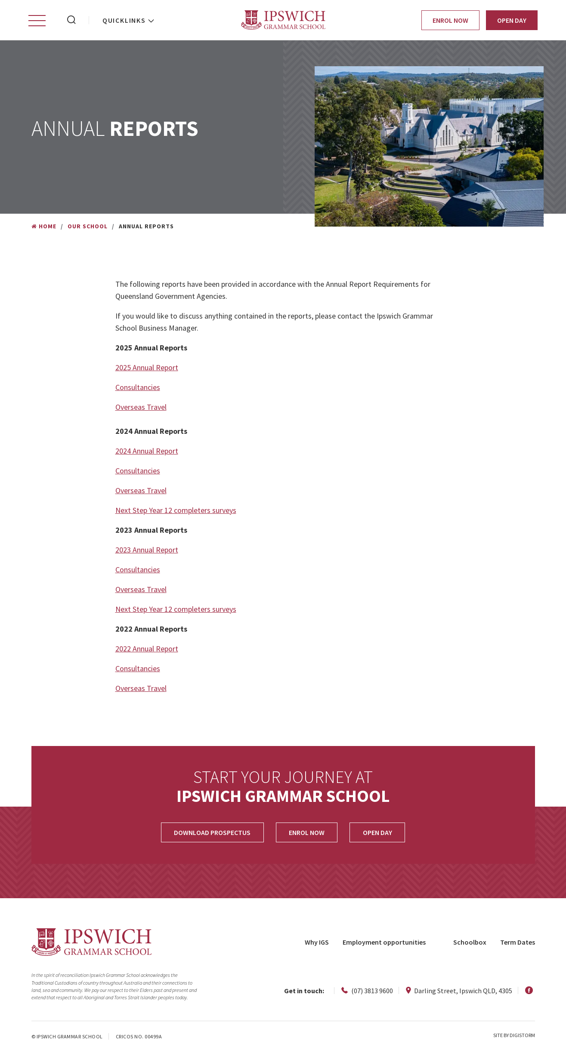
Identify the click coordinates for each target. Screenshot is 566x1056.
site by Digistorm (514, 1037)
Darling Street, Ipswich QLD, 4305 (459, 992)
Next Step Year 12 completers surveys (175, 512)
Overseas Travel (141, 409)
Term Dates (517, 944)
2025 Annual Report (146, 370)
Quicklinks (124, 21)
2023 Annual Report (146, 552)
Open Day (511, 21)
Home (43, 228)
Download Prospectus (211, 834)
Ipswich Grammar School (283, 21)
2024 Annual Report (146, 453)
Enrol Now (450, 21)
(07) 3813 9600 (367, 992)
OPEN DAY (378, 834)
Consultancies (137, 389)
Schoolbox (469, 944)
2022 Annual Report (146, 651)
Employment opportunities (384, 944)
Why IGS (317, 944)
